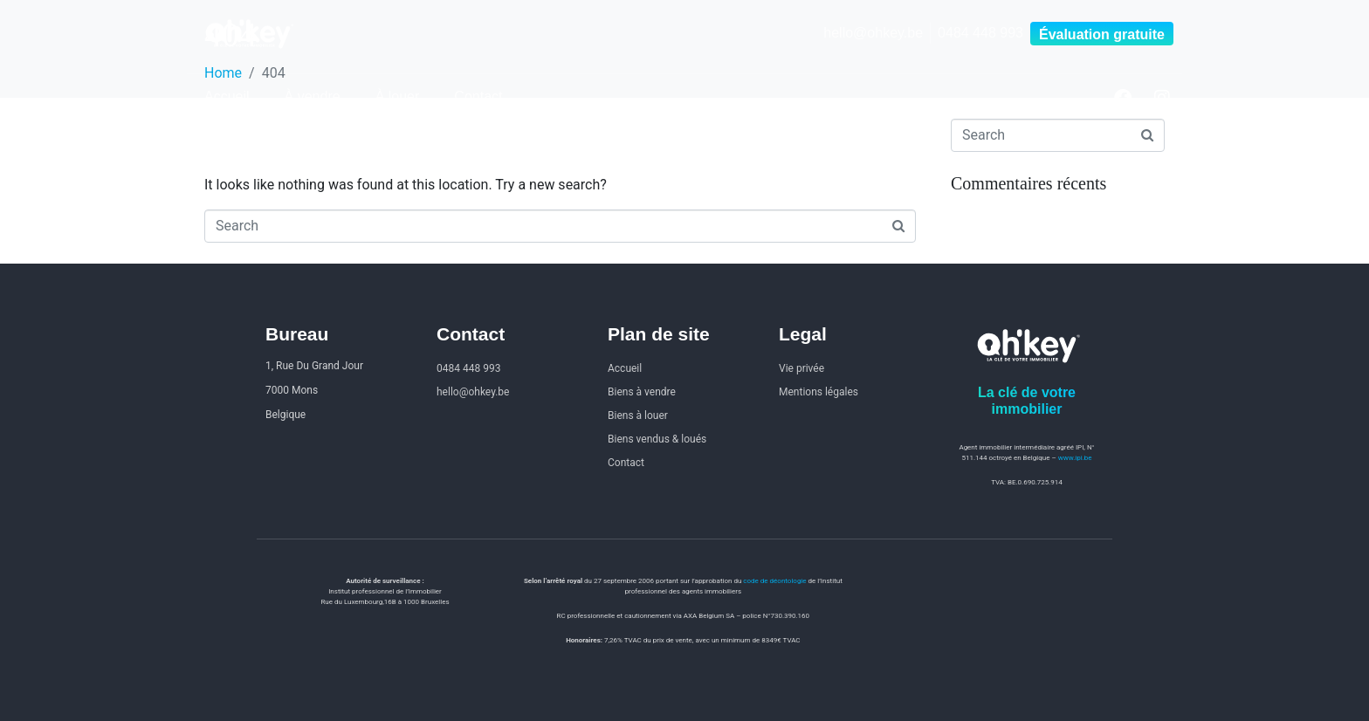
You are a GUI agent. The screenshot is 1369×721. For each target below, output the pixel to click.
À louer (397, 96)
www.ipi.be (1075, 458)
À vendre (313, 96)
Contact (478, 96)
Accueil (227, 96)
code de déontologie (774, 581)
